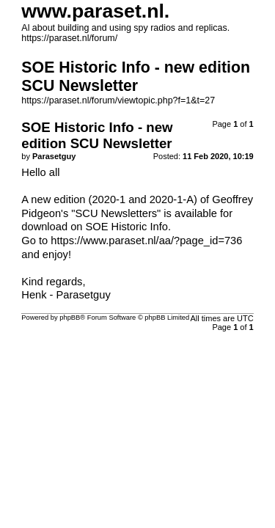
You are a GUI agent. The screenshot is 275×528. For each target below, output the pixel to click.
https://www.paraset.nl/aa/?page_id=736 (146, 240)
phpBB (69, 317)
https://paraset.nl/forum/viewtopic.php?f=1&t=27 (118, 100)
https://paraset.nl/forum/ (69, 38)
